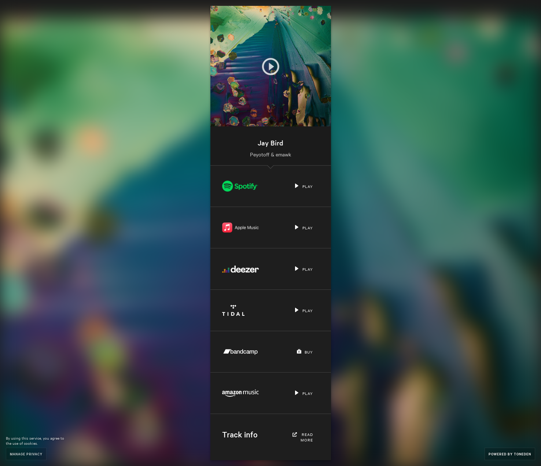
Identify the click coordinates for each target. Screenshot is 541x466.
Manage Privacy (26, 453)
